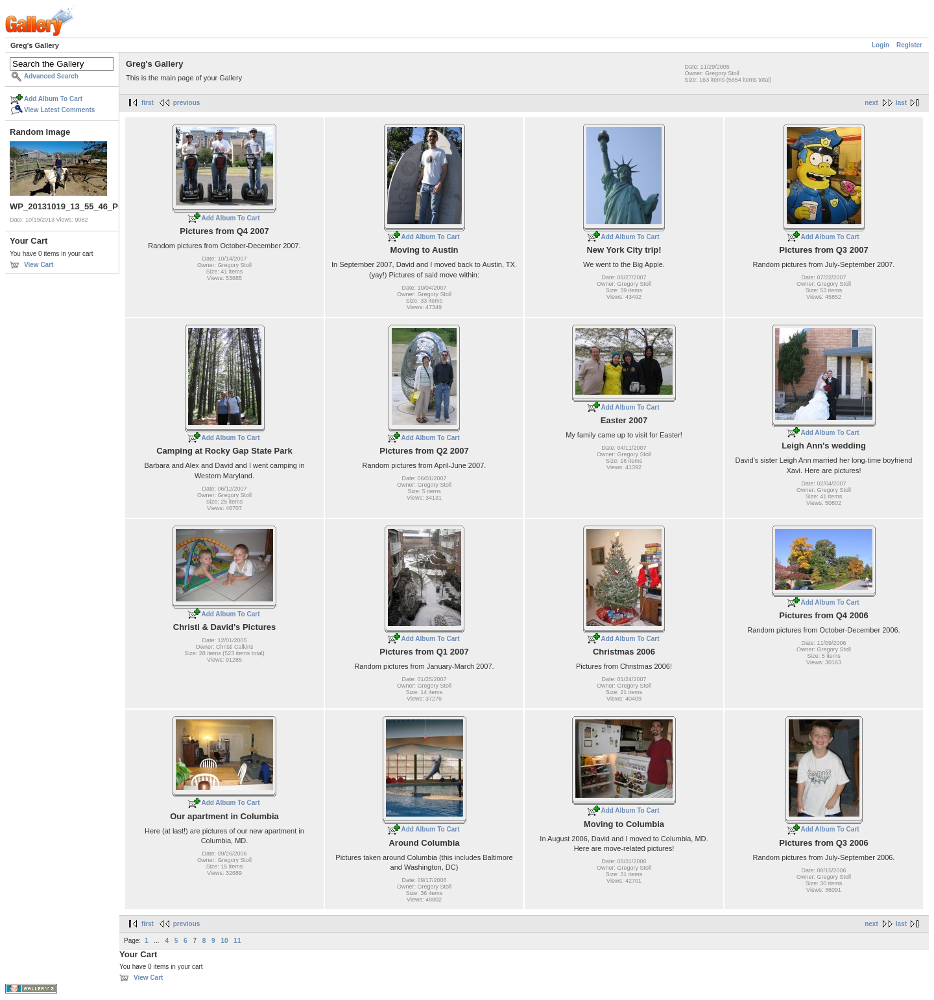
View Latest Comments (59, 109)
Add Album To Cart (53, 98)
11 (237, 940)
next (871, 102)
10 (224, 940)
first (147, 102)
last (901, 102)
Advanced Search (51, 76)
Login (880, 45)
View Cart (38, 264)
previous (186, 102)
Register (909, 45)
